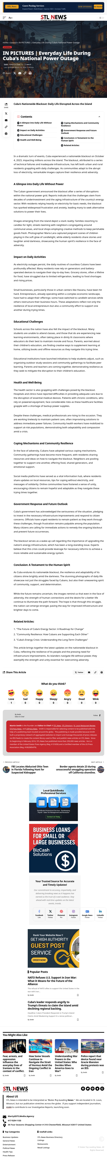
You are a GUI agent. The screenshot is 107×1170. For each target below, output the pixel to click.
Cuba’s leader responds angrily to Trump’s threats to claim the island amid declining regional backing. (53, 1008)
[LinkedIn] (100, 917)
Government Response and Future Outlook (77, 132)
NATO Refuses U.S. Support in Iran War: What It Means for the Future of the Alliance (52, 984)
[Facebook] (100, 719)
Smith (6, 64)
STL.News (58, 729)
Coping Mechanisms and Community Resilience (75, 124)
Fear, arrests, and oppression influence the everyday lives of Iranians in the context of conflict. (13, 1067)
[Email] (19, 73)
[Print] (30, 73)
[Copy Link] (25, 73)
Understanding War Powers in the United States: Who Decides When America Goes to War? (66, 1067)
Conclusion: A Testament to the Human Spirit (79, 141)
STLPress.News (23, 732)
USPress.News (40, 732)
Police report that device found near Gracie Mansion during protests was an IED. (92, 1065)
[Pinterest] (61, 917)
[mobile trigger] (5, 18)
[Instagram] (73, 917)
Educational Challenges (32, 136)
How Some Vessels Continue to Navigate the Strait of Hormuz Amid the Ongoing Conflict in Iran (40, 1067)
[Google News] (87, 917)
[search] (94, 17)
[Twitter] (50, 917)
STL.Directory (68, 729)
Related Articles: (72, 147)
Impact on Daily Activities (34, 130)
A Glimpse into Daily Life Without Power (36, 124)
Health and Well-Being (32, 141)
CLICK (9, 1110)
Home (5, 42)
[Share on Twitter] (14, 73)
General (14, 42)
